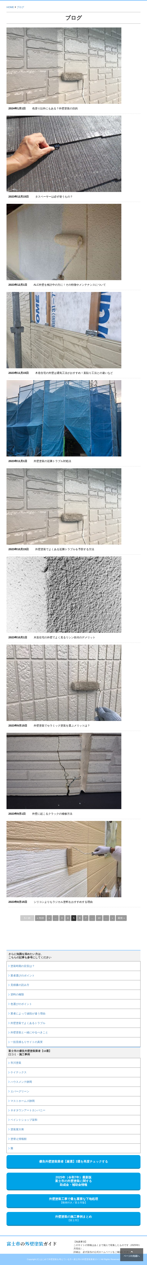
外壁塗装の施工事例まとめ (73, 1218)
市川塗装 (16, 1062)
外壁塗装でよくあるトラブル (28, 1023)
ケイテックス (19, 1072)
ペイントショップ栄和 (24, 1119)
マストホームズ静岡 (23, 1100)
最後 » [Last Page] (121, 918)
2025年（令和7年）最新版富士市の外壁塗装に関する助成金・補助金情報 (73, 1181)
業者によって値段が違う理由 (28, 1013)
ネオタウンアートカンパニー (28, 1110)
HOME (10, 7)
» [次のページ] (112, 918)
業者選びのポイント (23, 975)
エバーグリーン (20, 1091)
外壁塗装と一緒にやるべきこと (29, 1032)
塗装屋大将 (17, 1129)
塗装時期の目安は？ (23, 965)
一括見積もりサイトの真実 (27, 1041)
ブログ (20, 7)
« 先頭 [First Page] (40, 918)
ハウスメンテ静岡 (21, 1081)
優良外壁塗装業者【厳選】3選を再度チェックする (73, 1161)
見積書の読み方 (20, 984)
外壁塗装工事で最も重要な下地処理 (73, 1200)
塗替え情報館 (19, 1138)
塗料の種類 (17, 994)
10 (99, 918)
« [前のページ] (49, 918)
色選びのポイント (21, 1003)
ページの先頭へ (131, 1253)
